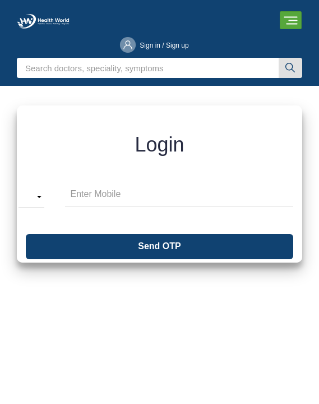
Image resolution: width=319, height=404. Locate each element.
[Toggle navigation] (291, 20)
